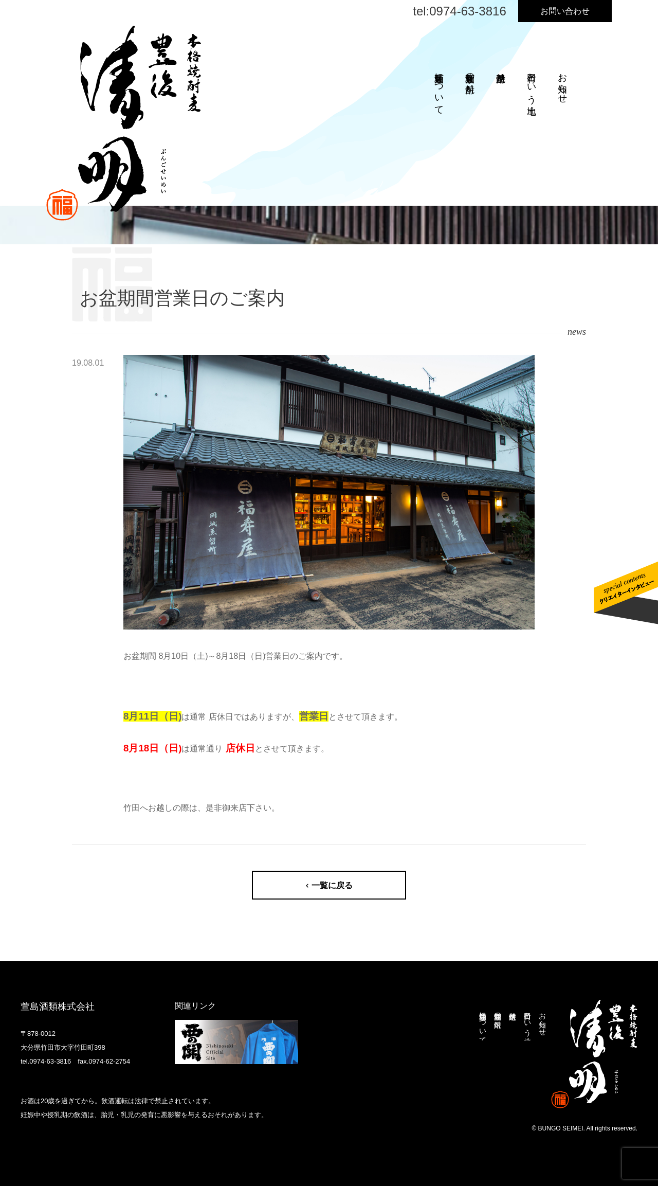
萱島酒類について (439, 88)
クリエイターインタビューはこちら (626, 593)
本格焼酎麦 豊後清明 (123, 123)
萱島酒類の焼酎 (470, 72)
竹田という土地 (531, 83)
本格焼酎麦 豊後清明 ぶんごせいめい (594, 1054)
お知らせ (562, 83)
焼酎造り (501, 72)
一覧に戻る (332, 885)
